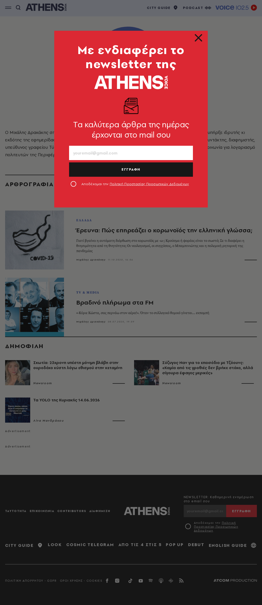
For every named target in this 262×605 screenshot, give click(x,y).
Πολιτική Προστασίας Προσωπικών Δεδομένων (149, 184)
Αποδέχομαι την (135, 184)
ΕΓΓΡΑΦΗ (131, 169)
